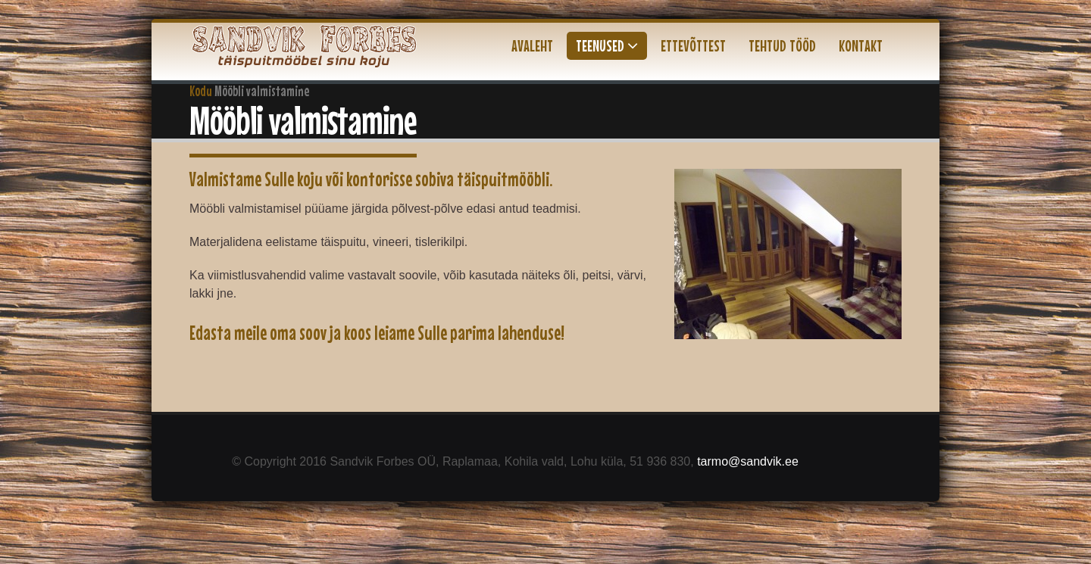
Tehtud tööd (782, 45)
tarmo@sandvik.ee (748, 461)
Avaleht (532, 45)
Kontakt (861, 45)
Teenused (607, 45)
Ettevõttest (693, 45)
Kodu (200, 91)
